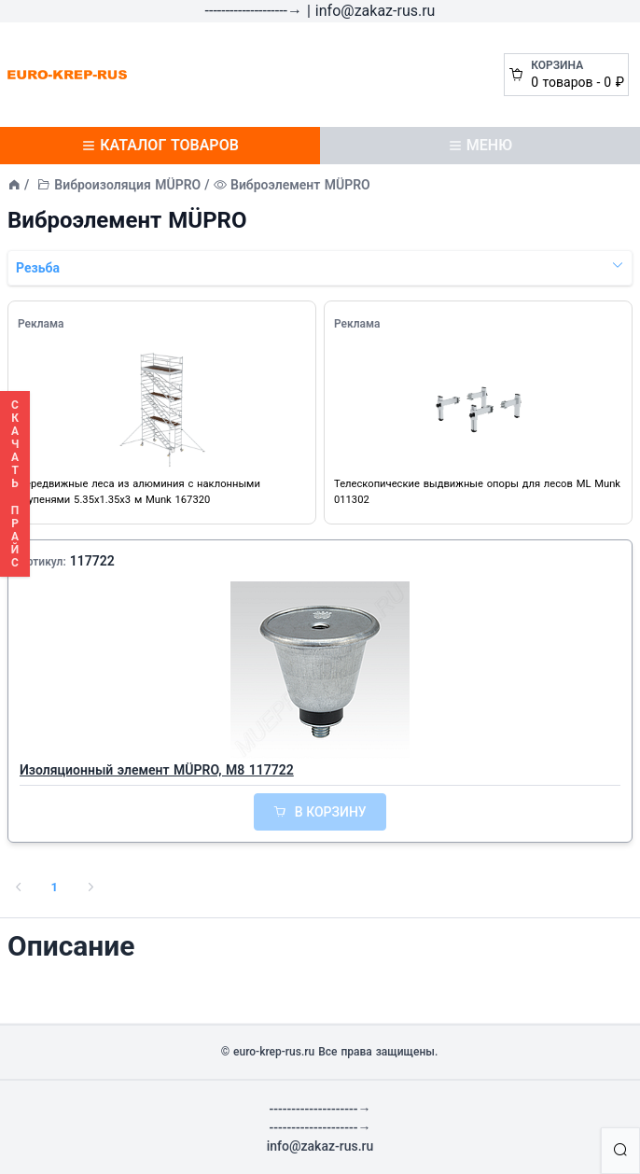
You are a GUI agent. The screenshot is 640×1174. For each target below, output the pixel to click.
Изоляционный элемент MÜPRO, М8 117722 (157, 769)
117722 (92, 560)
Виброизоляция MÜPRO (127, 184)
